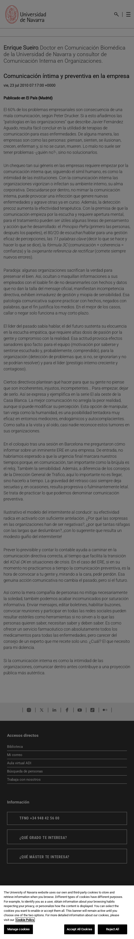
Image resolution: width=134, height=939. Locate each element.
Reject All (112, 929)
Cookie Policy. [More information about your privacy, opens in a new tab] (25, 920)
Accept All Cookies (79, 929)
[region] (67, 912)
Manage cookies (18, 929)
